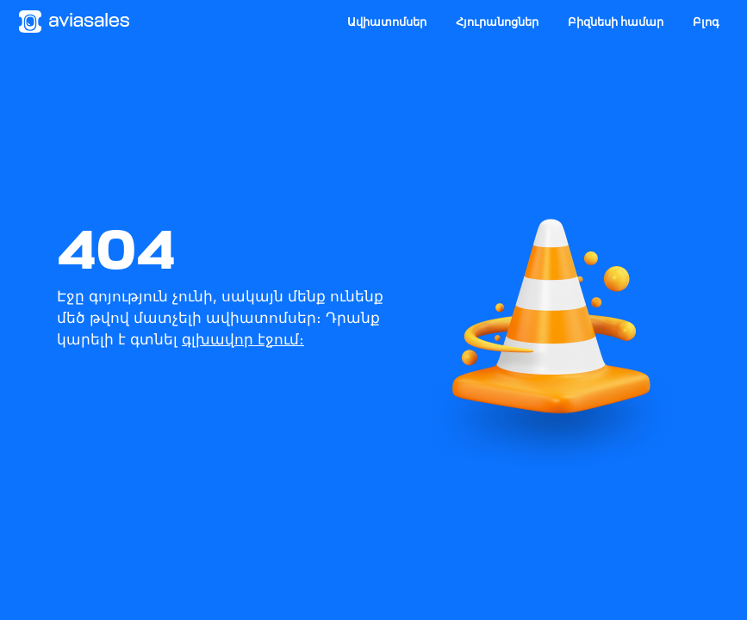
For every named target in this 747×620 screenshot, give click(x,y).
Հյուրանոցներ (497, 21)
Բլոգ (706, 21)
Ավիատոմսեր (386, 21)
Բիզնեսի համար (615, 21)
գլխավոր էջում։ (243, 339)
